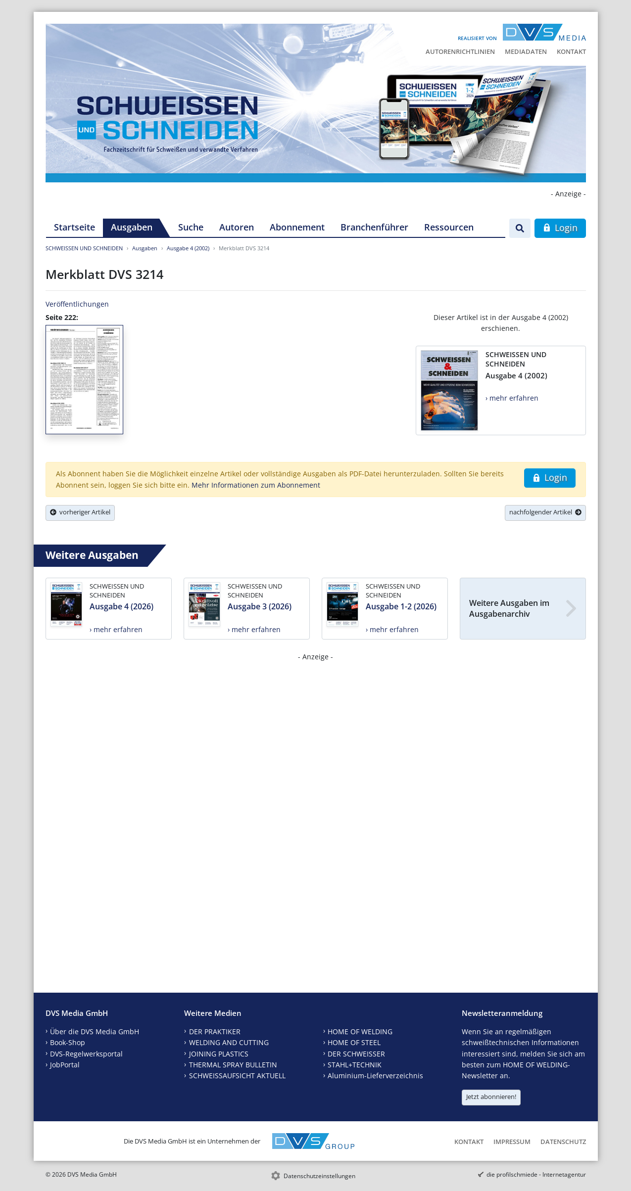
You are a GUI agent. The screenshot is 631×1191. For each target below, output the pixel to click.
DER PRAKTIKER (215, 1031)
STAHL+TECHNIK (355, 1064)
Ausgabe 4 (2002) (188, 248)
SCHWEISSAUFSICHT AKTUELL (237, 1075)
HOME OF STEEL (354, 1042)
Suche (190, 227)
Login (560, 227)
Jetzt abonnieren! (491, 1096)
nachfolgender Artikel (545, 511)
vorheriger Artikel (80, 511)
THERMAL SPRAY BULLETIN (233, 1064)
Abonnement (297, 227)
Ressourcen (449, 227)
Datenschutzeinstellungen (319, 1176)
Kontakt (571, 51)
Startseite (74, 227)
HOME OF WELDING (360, 1031)
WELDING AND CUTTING (229, 1042)
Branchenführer (374, 227)
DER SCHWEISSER (356, 1053)
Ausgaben (131, 227)
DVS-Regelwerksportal (86, 1053)
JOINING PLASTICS (218, 1053)
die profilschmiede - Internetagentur (536, 1174)
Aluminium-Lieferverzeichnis (375, 1075)
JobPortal (65, 1064)
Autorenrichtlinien (460, 51)
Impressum (512, 1141)
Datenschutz (563, 1141)
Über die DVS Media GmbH (94, 1031)
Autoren (236, 227)
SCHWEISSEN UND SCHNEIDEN (84, 248)
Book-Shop (67, 1042)
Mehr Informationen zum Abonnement (256, 485)
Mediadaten (526, 51)
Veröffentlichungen (77, 304)
